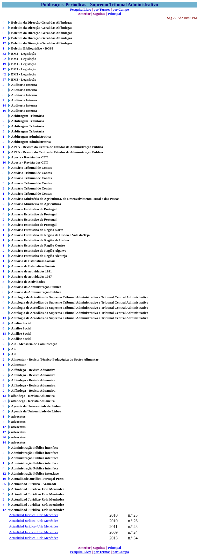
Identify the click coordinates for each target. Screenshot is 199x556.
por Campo (121, 9)
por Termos (102, 9)
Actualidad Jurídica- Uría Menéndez (33, 515)
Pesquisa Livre (80, 9)
